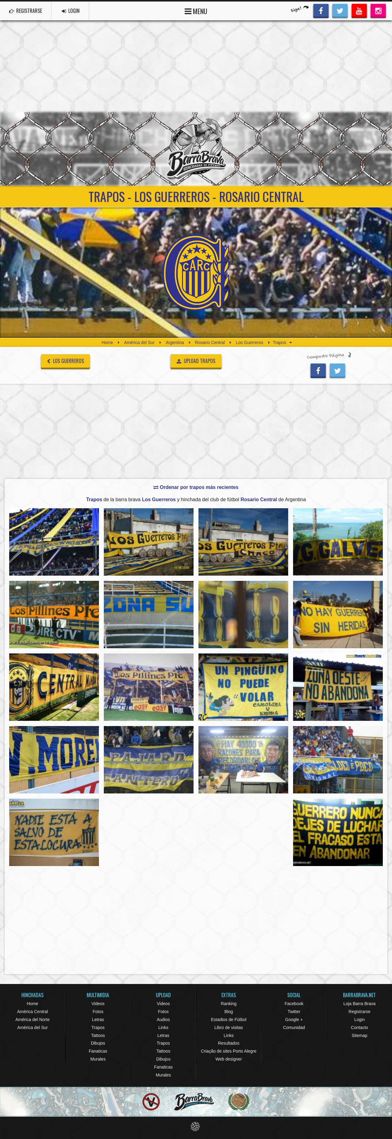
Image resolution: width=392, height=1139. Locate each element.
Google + (294, 1019)
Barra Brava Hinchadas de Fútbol (196, 149)
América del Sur (139, 342)
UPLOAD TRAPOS (196, 361)
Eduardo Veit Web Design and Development (196, 1127)
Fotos (97, 1011)
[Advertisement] (196, 66)
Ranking (228, 1003)
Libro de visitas (228, 1027)
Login (359, 1019)
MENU (196, 11)
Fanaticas (98, 1051)
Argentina (175, 342)
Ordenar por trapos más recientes (195, 487)
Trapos (97, 1027)
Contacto (359, 1027)
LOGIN (71, 10)
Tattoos (98, 1035)
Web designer (229, 1059)
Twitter (294, 1011)
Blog (228, 1011)
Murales (98, 1059)
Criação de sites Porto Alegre (228, 1051)
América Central (32, 1011)
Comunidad (294, 1027)
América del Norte (32, 1019)
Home (107, 342)
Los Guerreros (249, 342)
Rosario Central (210, 342)
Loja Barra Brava (359, 1003)
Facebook (294, 1003)
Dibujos (98, 1043)
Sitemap (359, 1035)
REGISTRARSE (25, 10)
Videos (98, 1003)
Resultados (228, 1043)
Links (163, 1027)
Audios (163, 1019)
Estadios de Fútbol (229, 1019)
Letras (98, 1019)
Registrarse (360, 1011)
